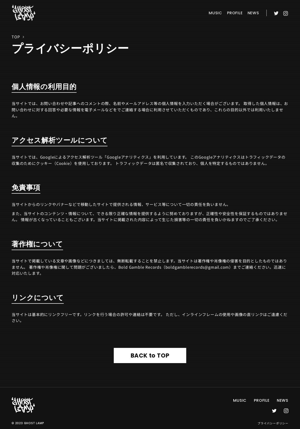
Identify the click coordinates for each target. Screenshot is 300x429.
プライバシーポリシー (272, 423)
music (215, 13)
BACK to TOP (150, 355)
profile (235, 13)
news (253, 13)
